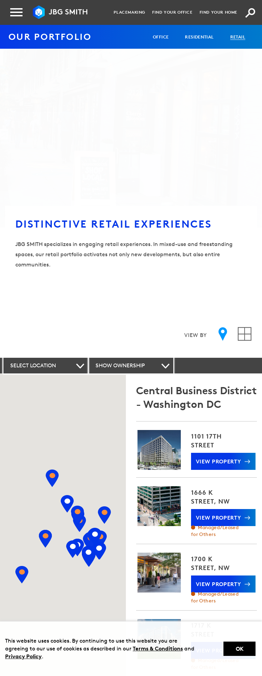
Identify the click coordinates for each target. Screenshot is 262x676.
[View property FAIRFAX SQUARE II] (45, 539)
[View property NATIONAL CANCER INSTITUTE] (51, 478)
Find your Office (172, 12)
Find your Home (218, 12)
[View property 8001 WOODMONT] (77, 514)
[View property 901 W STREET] (94, 537)
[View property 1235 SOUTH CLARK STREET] (88, 555)
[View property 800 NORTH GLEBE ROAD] (72, 549)
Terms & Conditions (158, 648)
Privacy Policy (23, 656)
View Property (218, 461)
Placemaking (129, 12)
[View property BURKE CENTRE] (21, 575)
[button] (45, 365)
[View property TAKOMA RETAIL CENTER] (104, 515)
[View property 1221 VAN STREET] (98, 551)
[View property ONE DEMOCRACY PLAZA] (66, 504)
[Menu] (16, 12)
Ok (239, 649)
